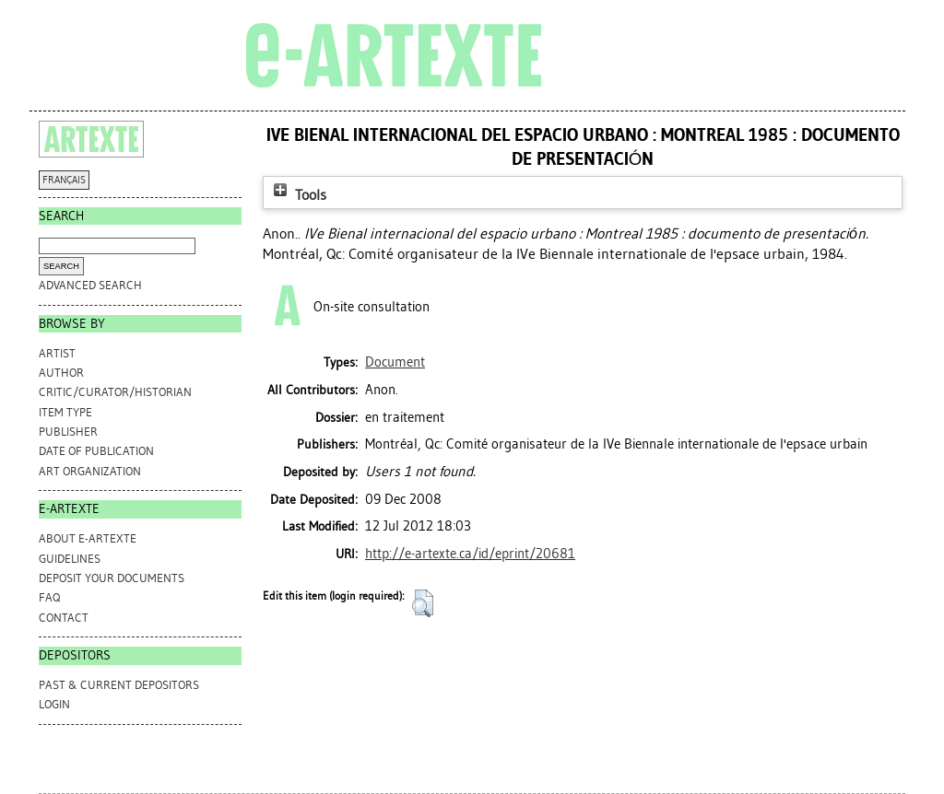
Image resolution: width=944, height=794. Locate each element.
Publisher (68, 431)
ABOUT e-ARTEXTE (87, 538)
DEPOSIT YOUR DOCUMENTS (111, 578)
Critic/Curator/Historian (115, 392)
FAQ (49, 597)
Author (61, 372)
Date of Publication (96, 451)
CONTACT (63, 618)
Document (395, 362)
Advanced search (90, 285)
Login (54, 704)
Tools (297, 195)
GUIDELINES (69, 559)
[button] (422, 603)
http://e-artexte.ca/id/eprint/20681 (470, 553)
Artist (57, 353)
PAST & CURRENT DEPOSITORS (119, 685)
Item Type (65, 412)
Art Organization (90, 471)
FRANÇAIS (64, 180)
